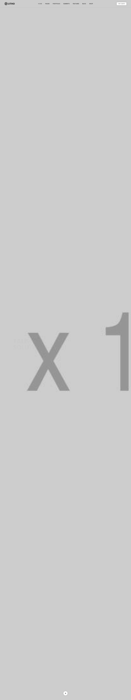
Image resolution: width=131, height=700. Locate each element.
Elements (66, 4)
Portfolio (56, 4)
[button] (121, 3)
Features (76, 4)
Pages (47, 4)
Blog (84, 4)
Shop (91, 4)
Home (40, 4)
